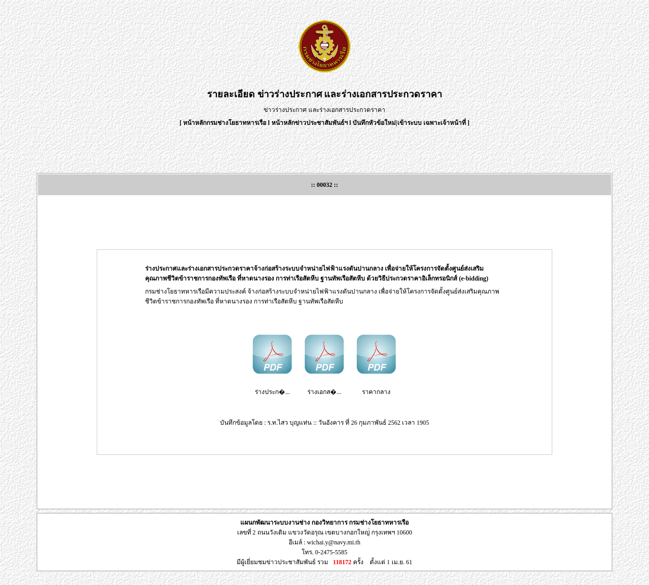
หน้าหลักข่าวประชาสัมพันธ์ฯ (309, 122)
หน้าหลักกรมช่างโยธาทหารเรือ (224, 122)
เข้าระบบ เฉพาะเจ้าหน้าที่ (432, 122)
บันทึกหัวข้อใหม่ (374, 122)
